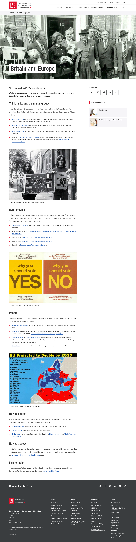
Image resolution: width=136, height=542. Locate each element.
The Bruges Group (18, 131)
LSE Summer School (57, 521)
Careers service (95, 510)
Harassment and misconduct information (98, 529)
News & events (98, 7)
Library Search (17, 430)
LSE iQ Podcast (75, 513)
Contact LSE (114, 520)
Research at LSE (75, 503)
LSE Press (74, 510)
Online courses (55, 516)
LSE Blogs (74, 505)
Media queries (115, 512)
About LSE (112, 7)
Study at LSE (54, 503)
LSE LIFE (93, 521)
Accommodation (96, 505)
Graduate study (55, 508)
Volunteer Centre (96, 518)
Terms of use (115, 528)
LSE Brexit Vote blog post (20, 225)
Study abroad (55, 524)
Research (71, 7)
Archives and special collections (110, 120)
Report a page (115, 523)
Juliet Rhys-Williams (33, 338)
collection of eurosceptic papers (28, 137)
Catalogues (103, 110)
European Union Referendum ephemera (33, 245)
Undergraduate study (57, 505)
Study (60, 7)
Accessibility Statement (118, 533)
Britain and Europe (55, 434)
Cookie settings (115, 503)
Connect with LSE (20, 486)
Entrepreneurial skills (97, 516)
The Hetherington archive (20, 325)
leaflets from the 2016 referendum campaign (37, 241)
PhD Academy (95, 513)
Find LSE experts (76, 516)
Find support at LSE (96, 526)
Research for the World (77, 508)
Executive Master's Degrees (59, 518)
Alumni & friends (121, 2)
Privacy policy (115, 530)
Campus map (115, 517)
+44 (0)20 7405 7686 (15, 522)
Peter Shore (16, 346)
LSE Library (94, 508)
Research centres (76, 518)
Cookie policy (115, 525)
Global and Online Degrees (58, 510)
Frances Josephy (17, 338)
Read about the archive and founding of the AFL (47, 334)
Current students (101, 2)
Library (11, 13)
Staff (111, 2)
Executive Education (57, 513)
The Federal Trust (18, 119)
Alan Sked (15, 331)
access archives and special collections (26, 455)
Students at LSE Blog (97, 524)
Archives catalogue (18, 426)
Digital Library (16, 434)
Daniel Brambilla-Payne (51, 471)
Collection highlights (23, 13)
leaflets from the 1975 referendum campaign (37, 237)
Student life (83, 7)
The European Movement (20, 125)
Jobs (112, 515)
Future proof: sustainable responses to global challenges (78, 523)
